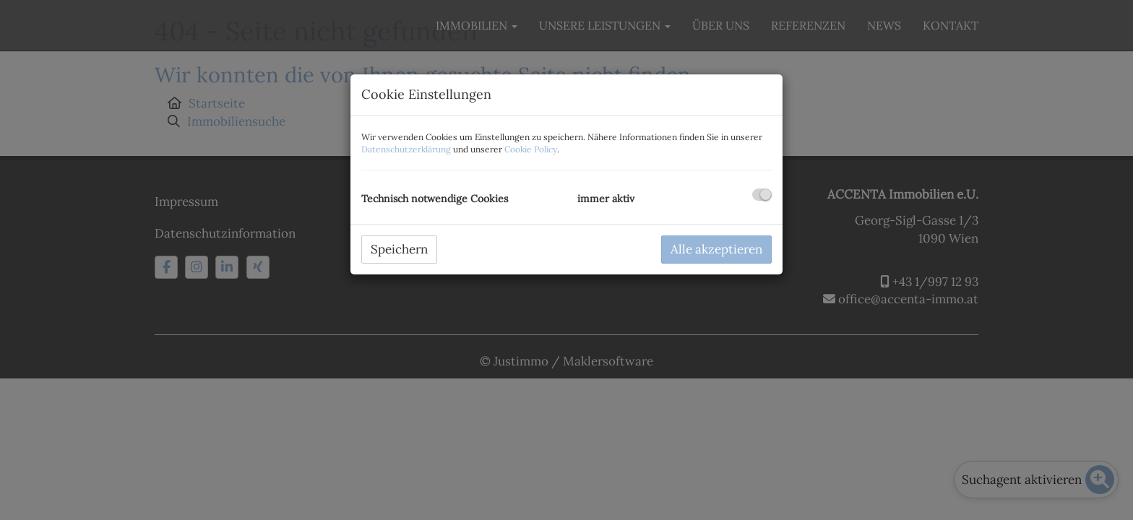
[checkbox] (762, 194)
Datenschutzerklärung (406, 149)
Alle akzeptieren (716, 249)
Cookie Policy (530, 149)
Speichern (399, 249)
